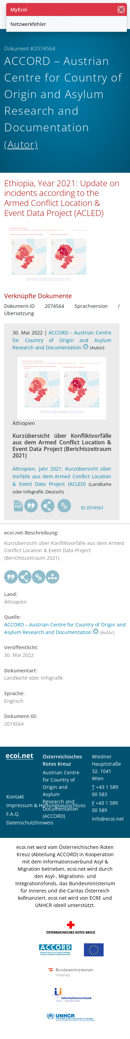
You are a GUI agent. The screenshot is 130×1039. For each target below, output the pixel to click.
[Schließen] (121, 9)
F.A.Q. (13, 814)
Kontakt (15, 796)
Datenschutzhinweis (29, 822)
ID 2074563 (92, 508)
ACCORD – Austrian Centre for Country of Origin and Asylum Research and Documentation (61, 340)
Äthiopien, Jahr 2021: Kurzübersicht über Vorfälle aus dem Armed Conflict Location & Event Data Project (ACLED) (61, 476)
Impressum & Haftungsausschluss (46, 805)
